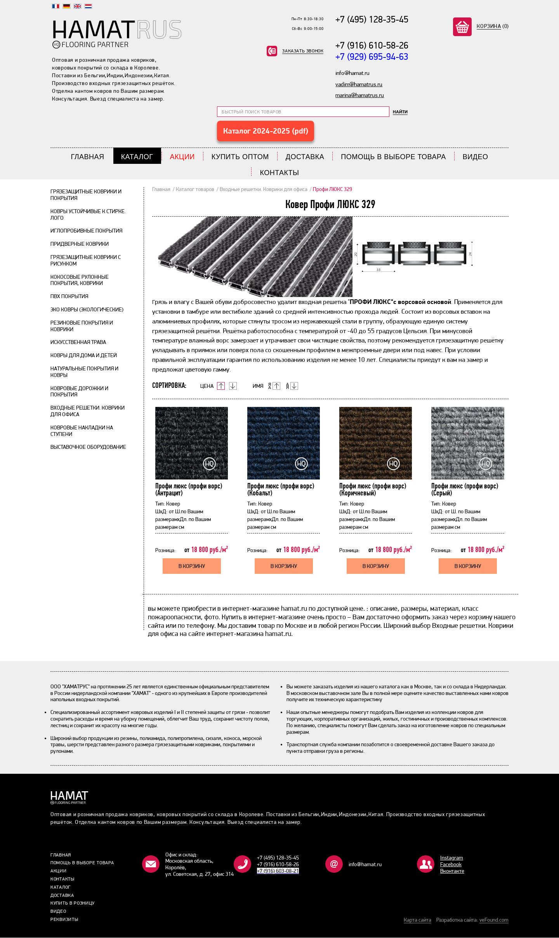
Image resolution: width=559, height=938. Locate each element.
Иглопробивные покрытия (86, 231)
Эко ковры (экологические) (86, 310)
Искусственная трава (78, 342)
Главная (87, 157)
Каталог (137, 157)
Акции (182, 157)
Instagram (451, 858)
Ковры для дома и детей (83, 356)
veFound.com (494, 920)
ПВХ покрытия (69, 297)
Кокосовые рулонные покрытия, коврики (79, 280)
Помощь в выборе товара (393, 157)
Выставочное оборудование (88, 447)
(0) (493, 26)
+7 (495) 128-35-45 (371, 19)
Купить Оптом (240, 157)
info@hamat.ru (365, 865)
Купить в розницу (72, 903)
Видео (475, 157)
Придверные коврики (79, 244)
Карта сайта (417, 920)
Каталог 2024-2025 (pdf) (265, 131)
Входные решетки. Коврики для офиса (263, 189)
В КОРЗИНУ (192, 566)
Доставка (305, 157)
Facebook (451, 865)
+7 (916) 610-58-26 (371, 45)
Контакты (279, 173)
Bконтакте (452, 871)
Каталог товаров (195, 189)
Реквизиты (64, 919)
